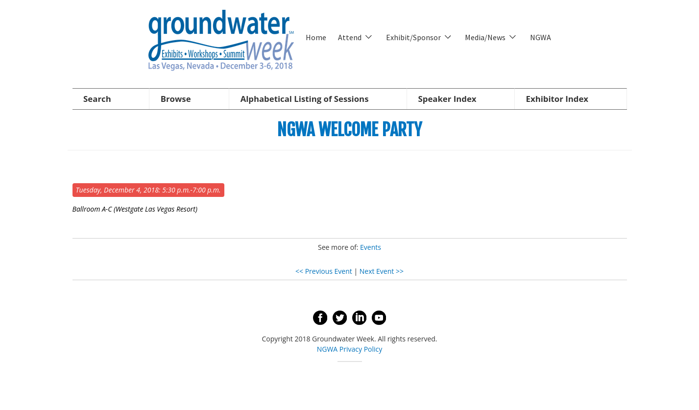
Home (316, 37)
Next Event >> (382, 271)
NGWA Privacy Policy (350, 349)
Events (370, 247)
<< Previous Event (323, 271)
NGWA (540, 37)
